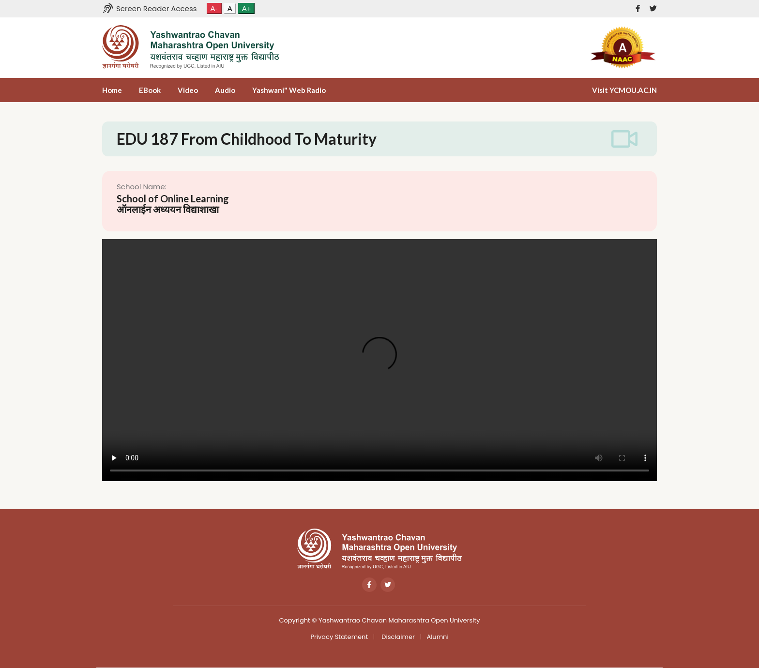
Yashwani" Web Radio (289, 90)
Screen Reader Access (149, 8)
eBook (150, 90)
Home (112, 90)
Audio (225, 90)
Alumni (437, 636)
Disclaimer (397, 636)
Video (188, 90)
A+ (246, 8)
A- (214, 8)
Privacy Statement (339, 636)
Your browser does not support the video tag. (379, 360)
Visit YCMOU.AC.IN (624, 90)
